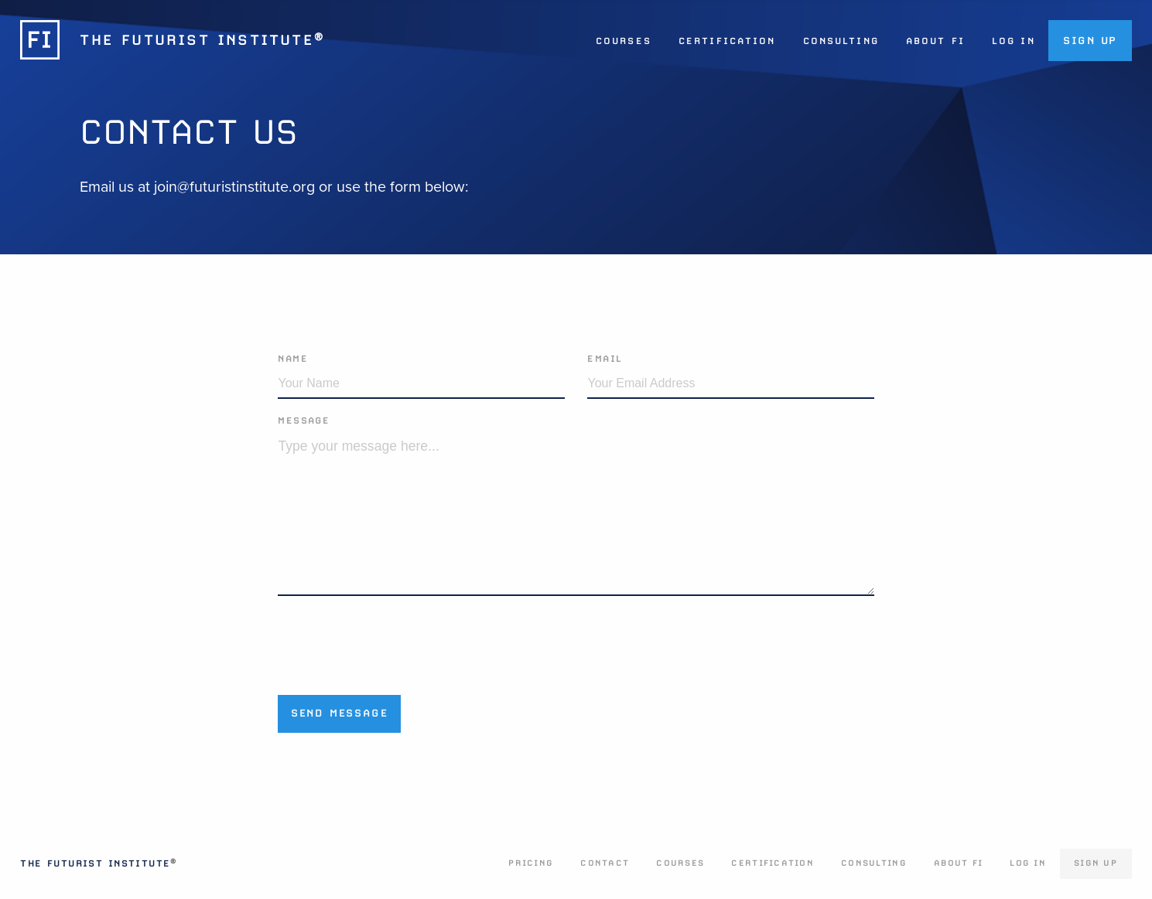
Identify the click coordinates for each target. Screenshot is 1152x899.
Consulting (841, 41)
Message (304, 420)
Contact (604, 863)
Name (293, 358)
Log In (1013, 41)
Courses (623, 41)
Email (604, 358)
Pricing (530, 863)
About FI (935, 41)
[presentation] (395, 640)
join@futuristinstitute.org (234, 187)
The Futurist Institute (98, 863)
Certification (727, 41)
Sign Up (1090, 40)
